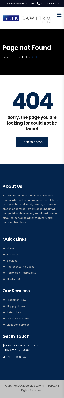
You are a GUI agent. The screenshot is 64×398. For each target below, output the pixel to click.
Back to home (32, 142)
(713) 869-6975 (50, 3)
